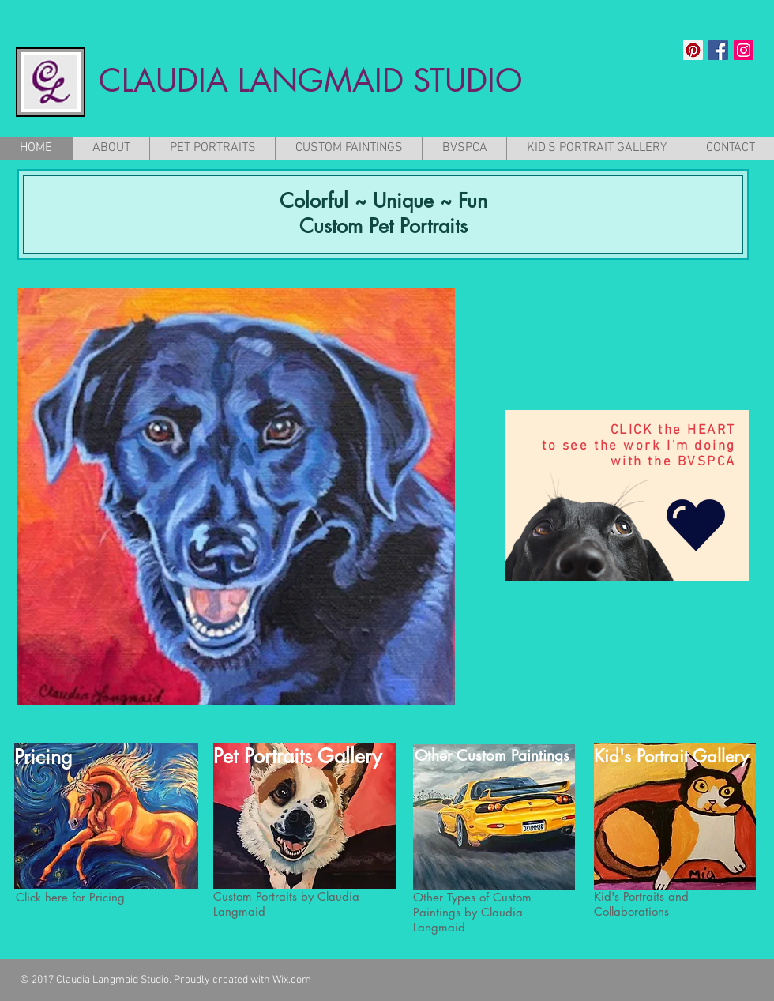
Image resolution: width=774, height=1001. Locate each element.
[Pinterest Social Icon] (693, 50)
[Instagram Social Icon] (743, 50)
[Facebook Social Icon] (718, 50)
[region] (627, 495)
